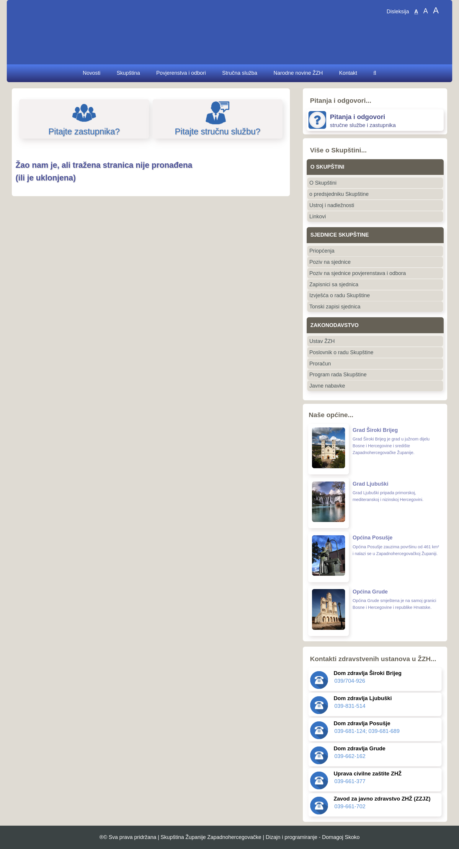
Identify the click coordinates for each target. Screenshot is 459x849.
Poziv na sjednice (330, 262)
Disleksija (398, 12)
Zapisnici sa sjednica (333, 284)
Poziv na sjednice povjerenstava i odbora (357, 273)
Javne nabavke (327, 386)
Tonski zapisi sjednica (334, 307)
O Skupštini (323, 183)
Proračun (320, 364)
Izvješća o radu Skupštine (339, 295)
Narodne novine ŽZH (298, 73)
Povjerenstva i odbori (181, 73)
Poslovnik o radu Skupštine (341, 352)
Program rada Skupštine (338, 375)
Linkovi (317, 216)
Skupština (128, 73)
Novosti (91, 73)
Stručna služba (239, 73)
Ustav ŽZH (322, 341)
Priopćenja (321, 251)
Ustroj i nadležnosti (331, 205)
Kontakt (348, 73)
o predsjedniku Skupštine (339, 194)
